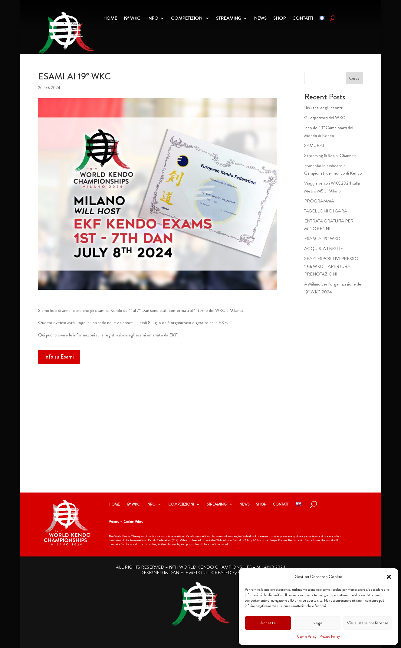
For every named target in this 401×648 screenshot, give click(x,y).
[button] (389, 577)
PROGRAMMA (319, 201)
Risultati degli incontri (323, 107)
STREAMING (217, 504)
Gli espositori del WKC (324, 117)
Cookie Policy (307, 636)
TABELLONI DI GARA (325, 211)
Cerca (354, 78)
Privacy (114, 521)
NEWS (244, 504)
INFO (151, 504)
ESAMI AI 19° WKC (322, 238)
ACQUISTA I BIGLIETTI (326, 248)
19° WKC (133, 504)
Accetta (268, 623)
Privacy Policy (330, 636)
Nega (317, 623)
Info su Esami (59, 357)
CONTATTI (281, 504)
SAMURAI (314, 145)
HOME (114, 504)
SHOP (261, 504)
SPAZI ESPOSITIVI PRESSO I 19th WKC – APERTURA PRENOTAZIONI (332, 266)
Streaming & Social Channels (330, 155)
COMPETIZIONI (181, 504)
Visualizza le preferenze (368, 623)
